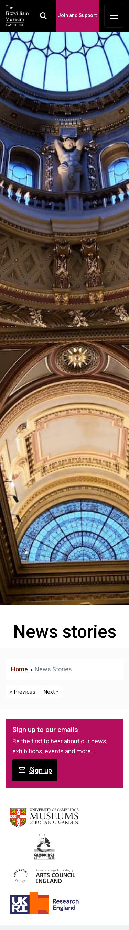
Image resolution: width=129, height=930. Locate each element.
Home (19, 669)
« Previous (22, 691)
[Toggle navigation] (113, 16)
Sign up (35, 770)
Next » (51, 691)
